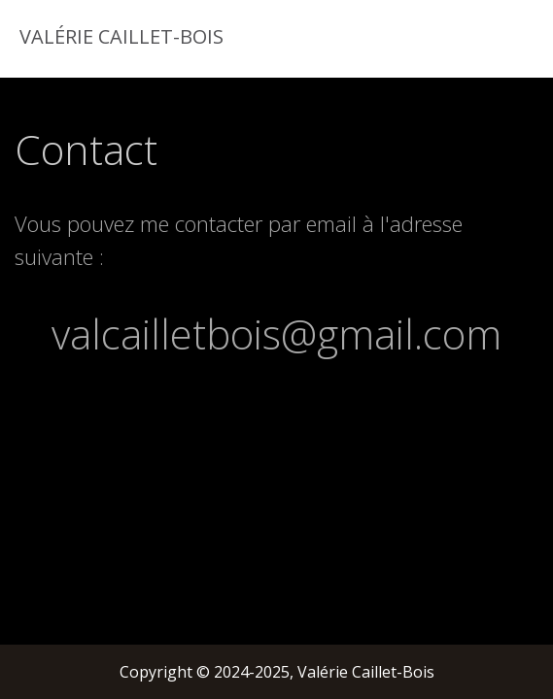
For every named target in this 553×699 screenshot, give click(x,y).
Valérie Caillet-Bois (119, 36)
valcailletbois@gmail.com (276, 333)
